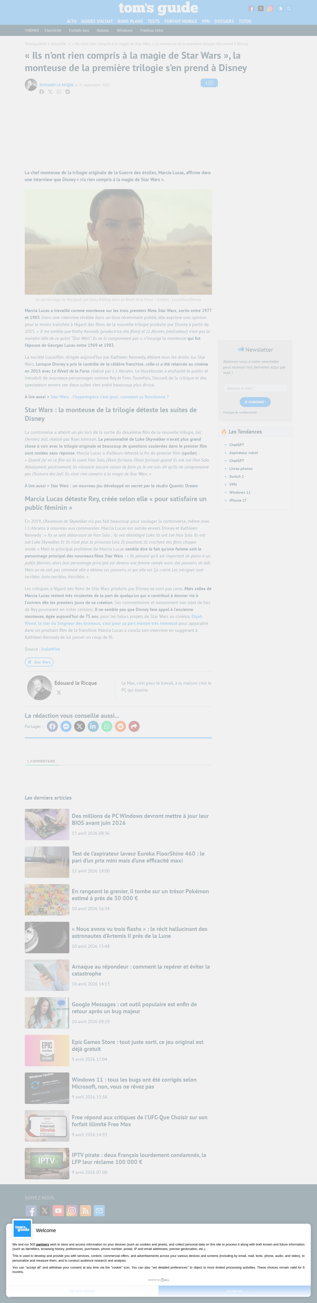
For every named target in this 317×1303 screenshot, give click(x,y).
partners (42, 1244)
